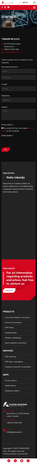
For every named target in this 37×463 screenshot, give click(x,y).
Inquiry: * (4, 107)
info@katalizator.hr (12, 52)
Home (7, 22)
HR (24, 2)
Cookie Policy (10, 385)
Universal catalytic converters (17, 317)
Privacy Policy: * (7, 125)
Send (5, 149)
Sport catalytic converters (16, 343)
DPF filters (9, 327)
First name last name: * (9, 67)
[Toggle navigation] (34, 7)
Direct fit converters (13, 322)
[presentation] (16, 141)
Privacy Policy (11, 380)
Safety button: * (7, 135)
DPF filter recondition (14, 361)
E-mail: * (4, 84)
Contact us (9, 290)
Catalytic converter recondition (18, 366)
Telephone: (5, 96)
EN (27, 2)
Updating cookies (12, 390)
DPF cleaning (10, 356)
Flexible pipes (11, 332)
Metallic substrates (13, 337)
